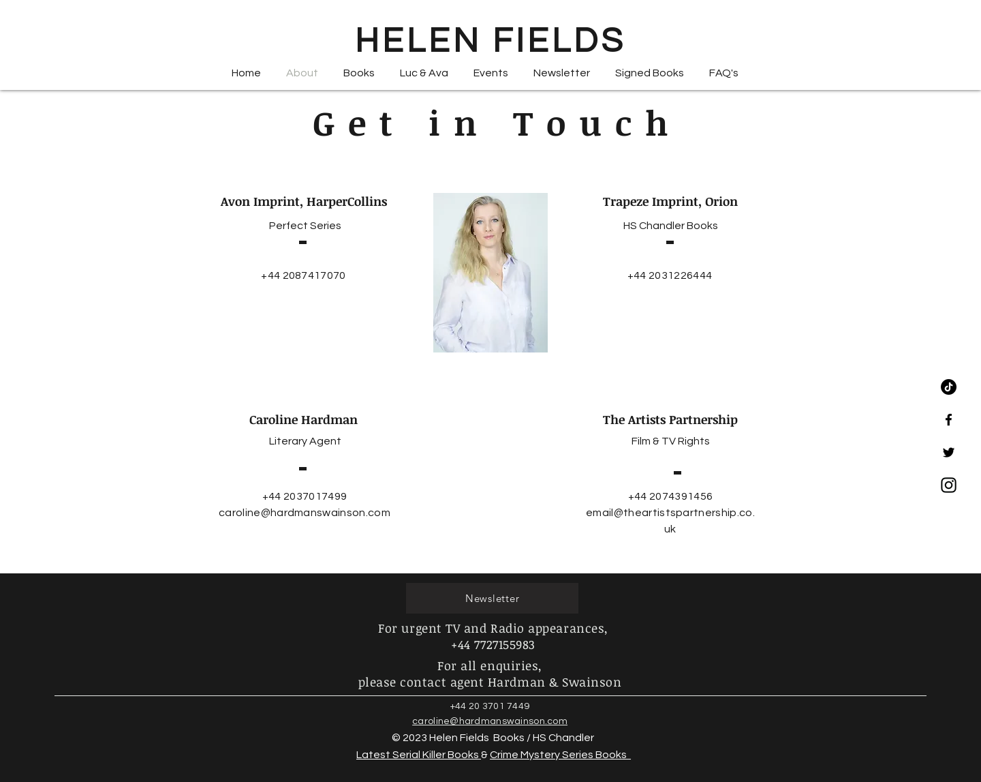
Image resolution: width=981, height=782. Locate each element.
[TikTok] (948, 387)
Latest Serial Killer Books (418, 754)
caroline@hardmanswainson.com (304, 512)
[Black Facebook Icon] (948, 419)
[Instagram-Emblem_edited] (948, 485)
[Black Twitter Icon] (948, 452)
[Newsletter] (492, 598)
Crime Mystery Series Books (560, 754)
